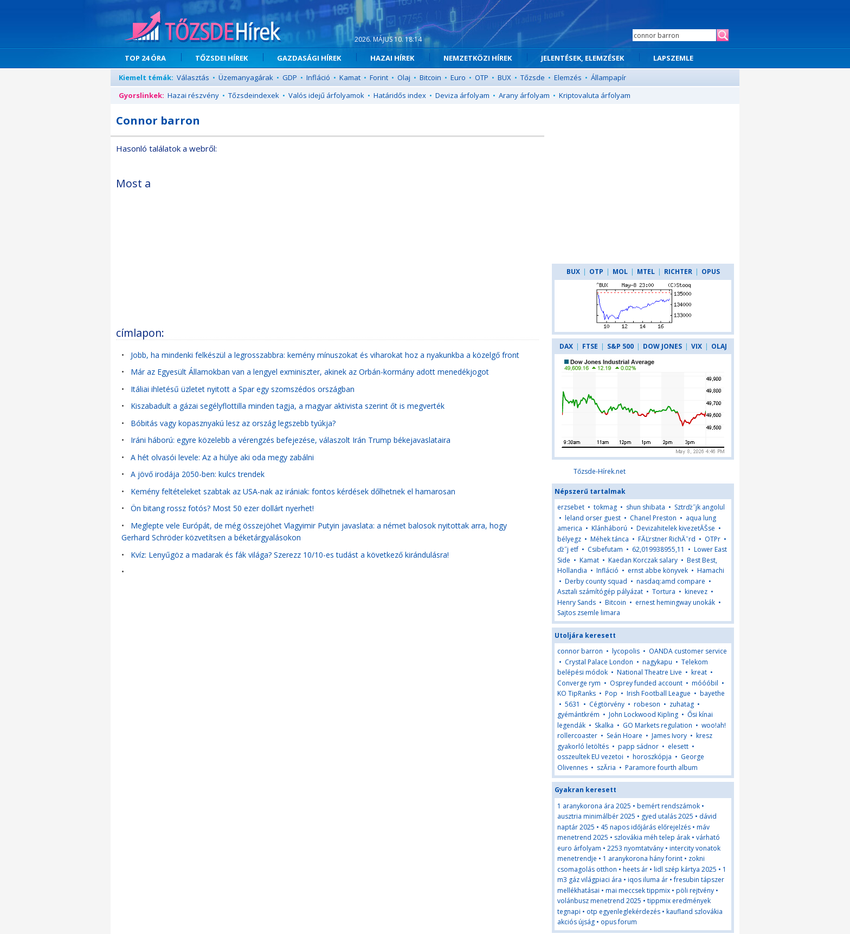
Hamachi (710, 570)
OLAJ (719, 346)
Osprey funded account (646, 683)
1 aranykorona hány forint (642, 858)
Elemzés (568, 77)
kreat (699, 672)
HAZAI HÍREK (392, 58)
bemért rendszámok (668, 806)
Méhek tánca (609, 539)
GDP (289, 77)
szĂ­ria (606, 767)
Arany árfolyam (524, 95)
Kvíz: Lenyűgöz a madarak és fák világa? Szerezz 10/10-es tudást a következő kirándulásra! (290, 555)
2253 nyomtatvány (635, 848)
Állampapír (608, 77)
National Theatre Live (649, 672)
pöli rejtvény (695, 890)
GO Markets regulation (657, 725)
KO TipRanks (576, 693)
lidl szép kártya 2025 (685, 869)
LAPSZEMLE (673, 58)
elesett (678, 746)
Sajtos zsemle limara (588, 612)
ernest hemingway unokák (675, 602)
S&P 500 (620, 346)
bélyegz (569, 539)
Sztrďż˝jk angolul (699, 507)
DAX (566, 346)
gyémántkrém (578, 714)
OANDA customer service (688, 651)
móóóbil (705, 683)
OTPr (712, 539)
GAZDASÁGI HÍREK (309, 58)
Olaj (403, 77)
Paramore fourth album (661, 767)
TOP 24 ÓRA (145, 58)
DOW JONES (662, 346)
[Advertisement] (445, 246)
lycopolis (626, 651)
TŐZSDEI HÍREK (221, 58)
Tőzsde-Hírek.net (600, 471)
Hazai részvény (193, 95)
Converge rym (579, 683)
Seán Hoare (624, 735)
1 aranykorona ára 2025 (594, 806)
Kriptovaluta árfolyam (594, 95)
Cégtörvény (606, 704)
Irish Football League (659, 693)
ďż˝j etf (567, 549)
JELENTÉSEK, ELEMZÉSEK (582, 58)
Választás (193, 77)
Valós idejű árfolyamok (326, 95)
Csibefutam (605, 549)
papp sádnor (638, 746)
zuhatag (681, 704)
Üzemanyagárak (245, 77)
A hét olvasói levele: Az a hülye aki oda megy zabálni (222, 457)
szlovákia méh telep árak (652, 837)
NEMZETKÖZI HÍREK (477, 58)
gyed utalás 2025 (667, 816)
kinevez (696, 591)
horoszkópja (652, 756)
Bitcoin (430, 77)
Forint (379, 77)
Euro (458, 77)
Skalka (604, 725)
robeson (647, 704)
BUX (504, 77)
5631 (572, 704)
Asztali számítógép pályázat (600, 591)
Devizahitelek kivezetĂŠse (675, 528)
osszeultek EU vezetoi (590, 756)
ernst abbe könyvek (658, 570)
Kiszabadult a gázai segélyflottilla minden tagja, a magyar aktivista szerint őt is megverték (288, 406)
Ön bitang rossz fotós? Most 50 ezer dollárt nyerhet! (222, 508)
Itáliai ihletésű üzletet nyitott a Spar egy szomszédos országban (243, 389)
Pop (611, 693)
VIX (696, 346)
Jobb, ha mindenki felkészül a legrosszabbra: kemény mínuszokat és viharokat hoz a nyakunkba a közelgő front (325, 355)
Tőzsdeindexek (253, 95)
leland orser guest (593, 517)
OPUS (710, 271)
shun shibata (645, 507)
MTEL (646, 271)
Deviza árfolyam (462, 95)
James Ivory (669, 735)
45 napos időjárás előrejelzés (646, 827)
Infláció (318, 77)
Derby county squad (596, 581)
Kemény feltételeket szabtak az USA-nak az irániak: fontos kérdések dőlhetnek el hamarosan (293, 491)
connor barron (580, 651)
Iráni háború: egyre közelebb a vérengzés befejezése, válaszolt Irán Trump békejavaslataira (290, 440)
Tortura (663, 591)
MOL (620, 271)
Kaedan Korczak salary (643, 560)
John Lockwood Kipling (643, 714)
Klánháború (609, 528)
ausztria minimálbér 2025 (596, 816)
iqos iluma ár (648, 879)
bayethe (712, 693)
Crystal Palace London (599, 662)
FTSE (590, 346)
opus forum (619, 921)
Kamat (349, 77)
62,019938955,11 (658, 549)
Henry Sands (576, 602)
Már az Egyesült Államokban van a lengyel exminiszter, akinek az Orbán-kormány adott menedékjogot (310, 372)
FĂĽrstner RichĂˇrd (667, 539)
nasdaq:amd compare (670, 581)
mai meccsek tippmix (638, 890)
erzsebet (570, 507)
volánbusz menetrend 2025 (599, 900)
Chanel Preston (653, 517)
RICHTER (678, 271)
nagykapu (657, 662)
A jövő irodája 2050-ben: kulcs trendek (198, 474)
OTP (481, 77)
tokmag (605, 507)
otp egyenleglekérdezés (623, 911)
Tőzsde (532, 77)
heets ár (635, 869)
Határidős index (400, 95)
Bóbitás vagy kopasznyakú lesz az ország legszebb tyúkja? (233, 423)
